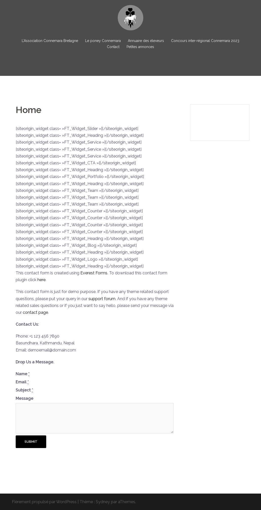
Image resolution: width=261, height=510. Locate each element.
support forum (101, 298)
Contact (113, 47)
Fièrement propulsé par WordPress (44, 501)
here (41, 279)
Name (23, 373)
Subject (24, 390)
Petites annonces (140, 47)
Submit (31, 442)
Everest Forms (93, 273)
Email (22, 382)
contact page (35, 312)
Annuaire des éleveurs (146, 41)
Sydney (103, 501)
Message (24, 398)
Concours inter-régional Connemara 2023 (205, 41)
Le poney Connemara (103, 41)
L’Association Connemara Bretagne (50, 41)
